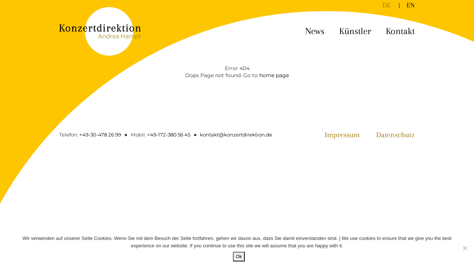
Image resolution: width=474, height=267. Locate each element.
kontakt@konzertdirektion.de (236, 135)
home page (274, 75)
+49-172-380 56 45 (168, 135)
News (314, 31)
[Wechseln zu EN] (411, 5)
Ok (239, 256)
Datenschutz (395, 135)
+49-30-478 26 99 (100, 135)
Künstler (355, 31)
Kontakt (400, 31)
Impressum (342, 135)
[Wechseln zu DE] (387, 5)
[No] (464, 248)
